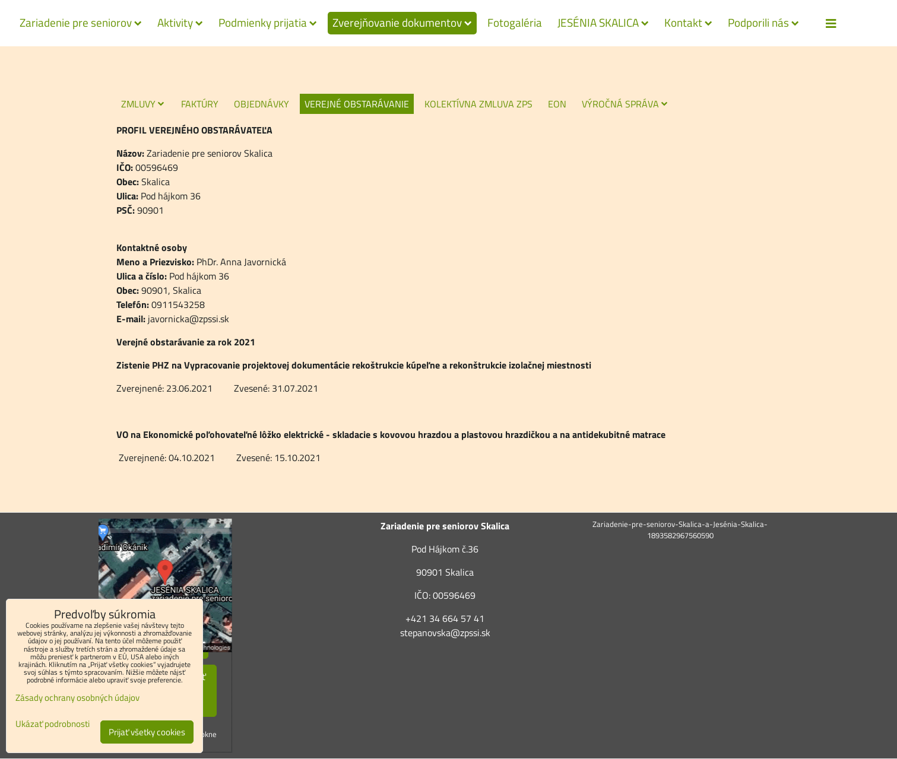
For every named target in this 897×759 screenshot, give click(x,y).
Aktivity (180, 22)
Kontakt (688, 22)
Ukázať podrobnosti (52, 724)
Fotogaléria (514, 22)
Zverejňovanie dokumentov (402, 22)
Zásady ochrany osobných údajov (77, 697)
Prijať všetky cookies (147, 732)
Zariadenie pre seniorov (81, 22)
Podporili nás (763, 22)
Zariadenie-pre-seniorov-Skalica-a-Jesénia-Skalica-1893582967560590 (680, 529)
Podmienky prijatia (267, 22)
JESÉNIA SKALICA (603, 22)
